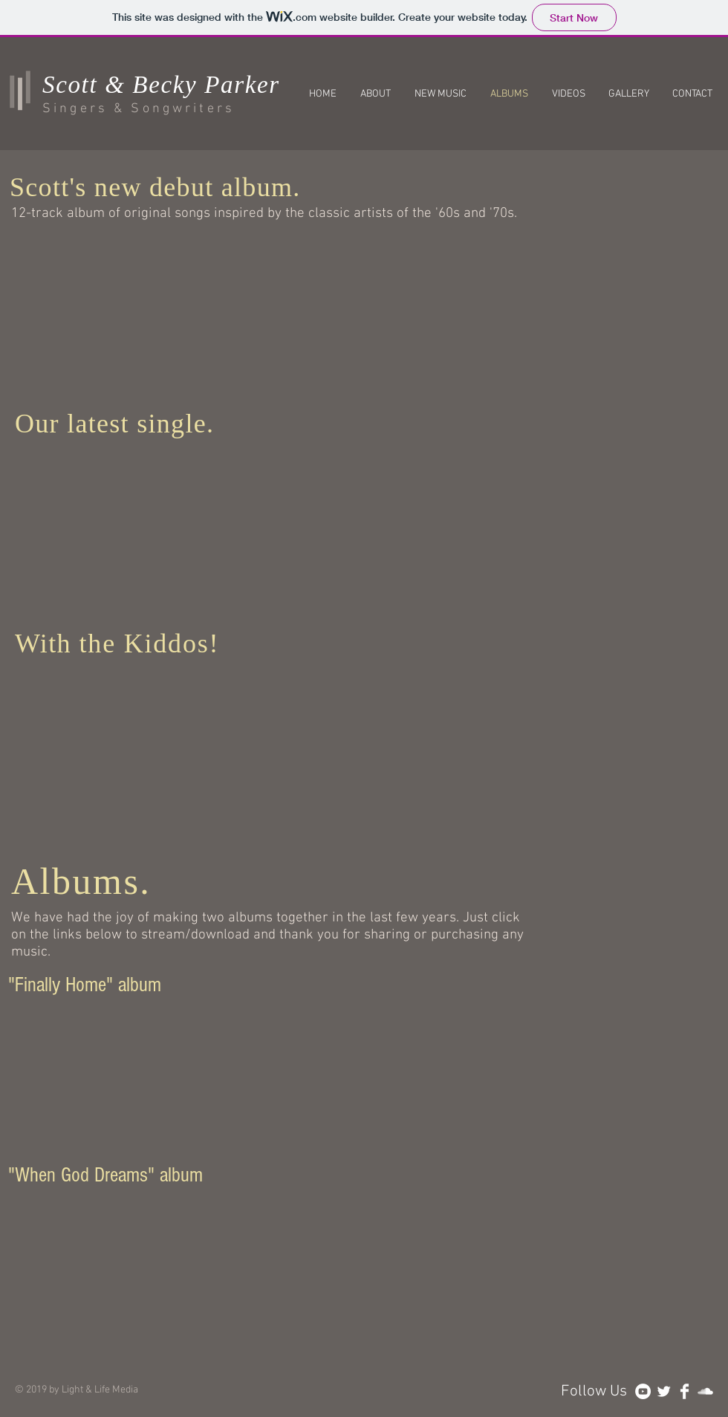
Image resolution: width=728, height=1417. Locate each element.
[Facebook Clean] (684, 1391)
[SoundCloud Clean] (705, 1391)
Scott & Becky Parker (161, 84)
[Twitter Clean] (664, 1391)
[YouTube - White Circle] (643, 1391)
